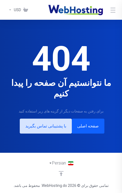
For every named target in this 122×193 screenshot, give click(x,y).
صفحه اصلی (89, 125)
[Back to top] (61, 173)
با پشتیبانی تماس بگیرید (44, 125)
